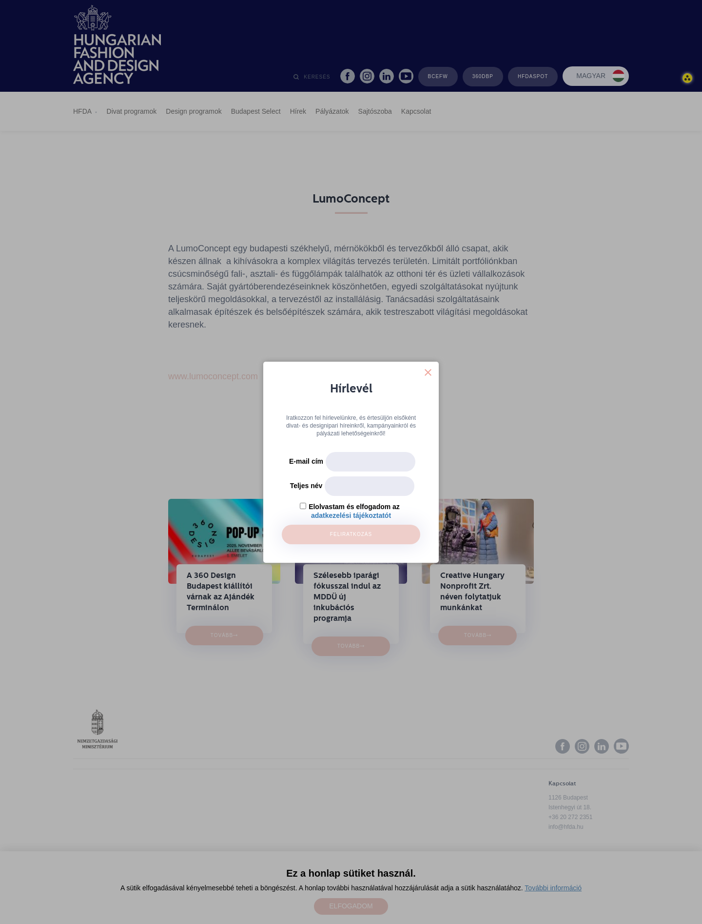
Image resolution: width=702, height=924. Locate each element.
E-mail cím (306, 461)
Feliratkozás (351, 534)
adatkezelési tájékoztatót (351, 515)
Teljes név (306, 486)
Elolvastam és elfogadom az (354, 507)
